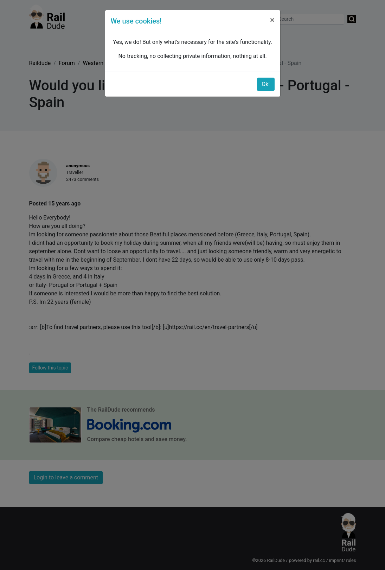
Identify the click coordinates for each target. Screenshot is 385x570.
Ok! (266, 84)
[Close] (272, 20)
